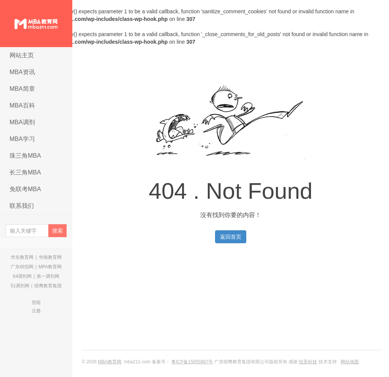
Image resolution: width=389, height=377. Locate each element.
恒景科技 (308, 361)
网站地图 (350, 361)
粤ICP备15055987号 (192, 361)
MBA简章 (22, 89)
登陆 (36, 302)
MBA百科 (22, 105)
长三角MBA (25, 172)
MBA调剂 (22, 122)
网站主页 (22, 55)
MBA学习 (22, 139)
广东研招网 (22, 266)
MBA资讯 (22, 72)
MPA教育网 (50, 266)
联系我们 (22, 206)
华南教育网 (50, 257)
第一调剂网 (48, 276)
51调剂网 (20, 285)
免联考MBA (25, 189)
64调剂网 (22, 276)
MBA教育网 (36, 23)
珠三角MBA (25, 155)
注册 (36, 311)
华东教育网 (22, 257)
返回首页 (230, 237)
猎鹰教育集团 (48, 285)
